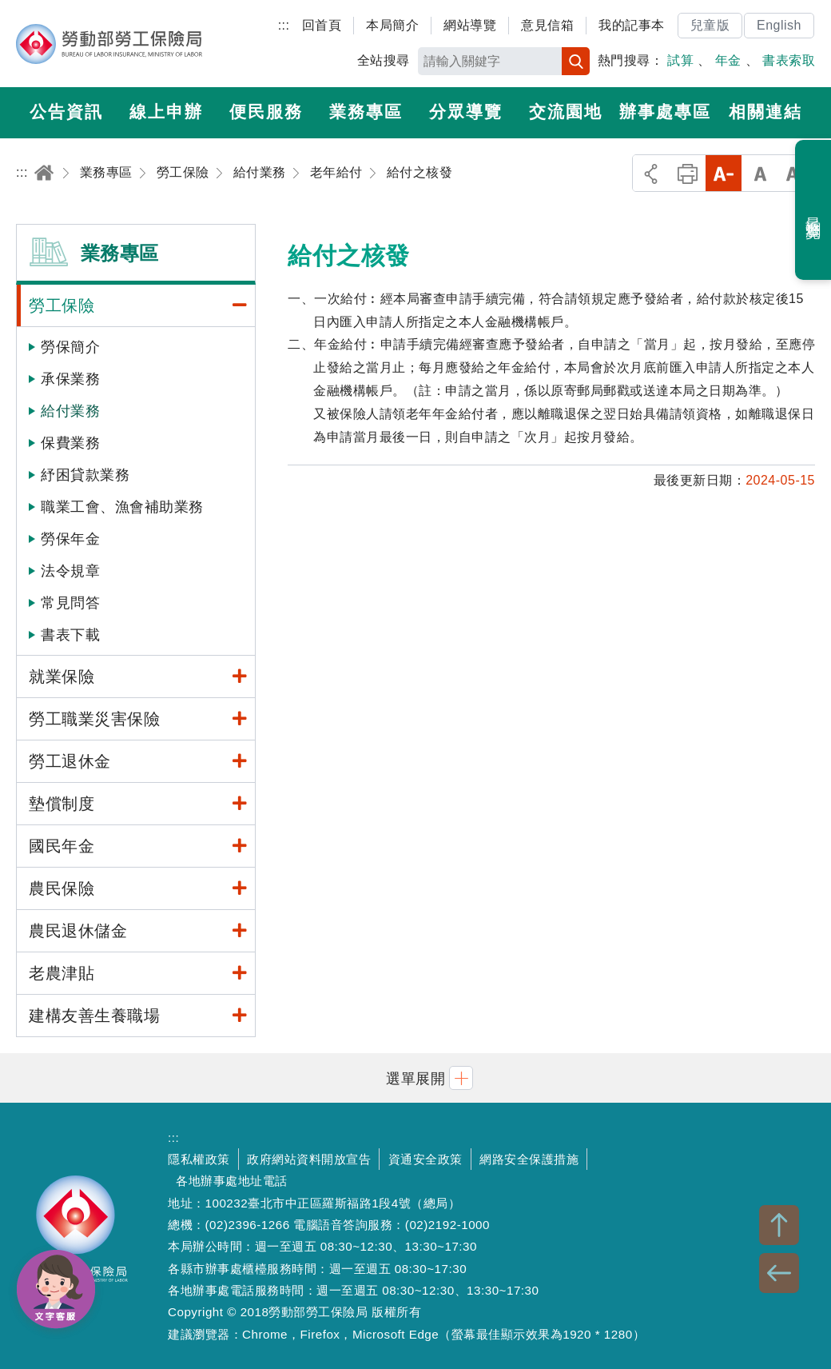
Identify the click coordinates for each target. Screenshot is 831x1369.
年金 (728, 60)
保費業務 (70, 443)
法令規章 (70, 571)
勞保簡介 (70, 347)
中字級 (760, 173)
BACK (779, 1273)
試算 (680, 60)
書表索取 (788, 60)
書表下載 (70, 635)
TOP (779, 1225)
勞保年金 (70, 539)
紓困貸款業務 (85, 475)
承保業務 (70, 379)
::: (284, 25)
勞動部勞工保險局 (109, 44)
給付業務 (70, 411)
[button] (415, 1077)
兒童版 (710, 25)
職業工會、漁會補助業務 (122, 507)
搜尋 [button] (576, 61)
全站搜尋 (383, 60)
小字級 (724, 173)
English (779, 25)
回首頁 (322, 25)
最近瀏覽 (813, 210)
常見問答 (70, 603)
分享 (651, 173)
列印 (688, 173)
